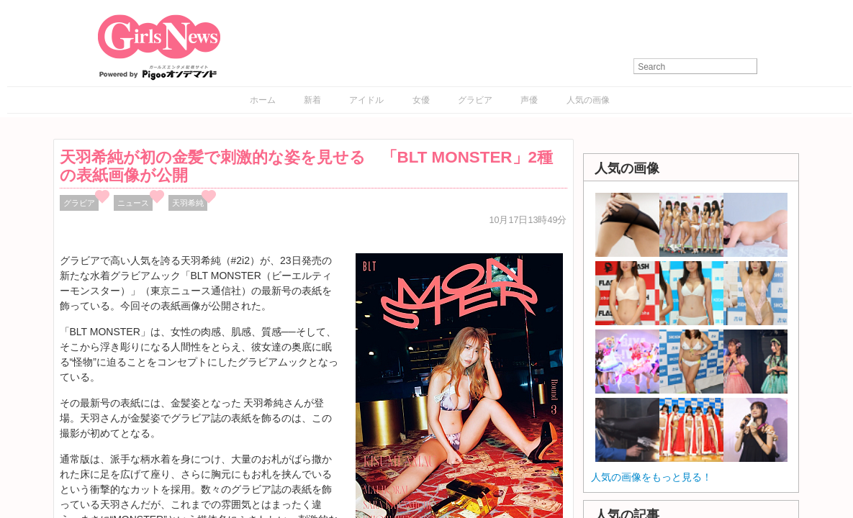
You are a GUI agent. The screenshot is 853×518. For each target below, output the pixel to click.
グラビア (475, 100)
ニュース (133, 203)
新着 (312, 100)
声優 (529, 100)
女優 (421, 100)
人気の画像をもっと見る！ (651, 477)
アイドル (366, 100)
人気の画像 (588, 100)
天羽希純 (188, 203)
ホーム (263, 100)
